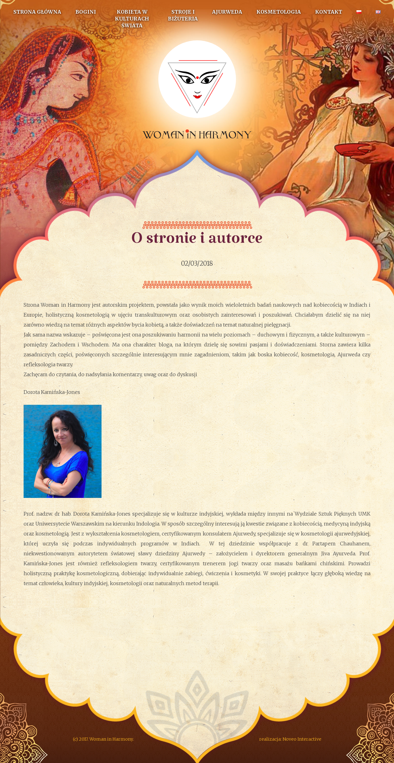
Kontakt (328, 12)
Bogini (85, 12)
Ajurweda (227, 12)
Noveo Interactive (302, 739)
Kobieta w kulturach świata (132, 19)
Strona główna (37, 12)
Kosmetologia (278, 12)
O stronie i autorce (197, 243)
